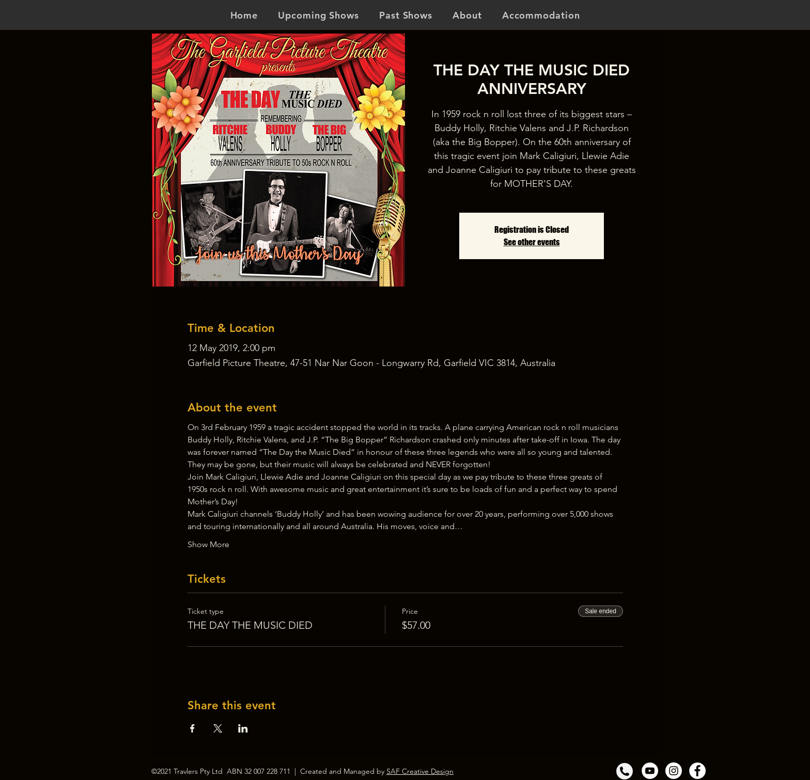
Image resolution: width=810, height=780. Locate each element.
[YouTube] (650, 770)
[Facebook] (697, 770)
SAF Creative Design (420, 771)
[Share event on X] (218, 728)
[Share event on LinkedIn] (243, 728)
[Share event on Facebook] (192, 728)
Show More (208, 544)
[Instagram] (673, 770)
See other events (532, 242)
